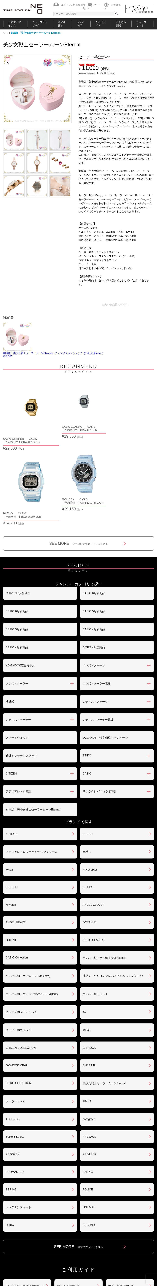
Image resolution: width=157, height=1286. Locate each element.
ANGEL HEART (16, 830)
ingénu (87, 759)
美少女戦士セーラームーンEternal (104, 991)
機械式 (10, 609)
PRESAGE (89, 1044)
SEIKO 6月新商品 (17, 519)
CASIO (87, 681)
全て (5, 33)
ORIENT (11, 847)
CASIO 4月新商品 (94, 537)
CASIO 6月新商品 (94, 500)
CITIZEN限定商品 (94, 555)
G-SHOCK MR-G (16, 973)
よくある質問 (121, 24)
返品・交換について (121, 1193)
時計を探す (77, 1247)
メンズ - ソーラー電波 (97, 591)
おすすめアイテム (14, 24)
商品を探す (62, 24)
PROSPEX (12, 1062)
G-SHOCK (89, 955)
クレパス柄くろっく (95, 901)
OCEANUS (90, 830)
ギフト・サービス (68, 1226)
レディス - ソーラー (18, 627)
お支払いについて (68, 1193)
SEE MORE (78, 451)
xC (84, 919)
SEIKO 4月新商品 (17, 555)
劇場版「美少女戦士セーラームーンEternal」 (36, 33)
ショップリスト (141, 24)
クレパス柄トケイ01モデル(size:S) (105, 865)
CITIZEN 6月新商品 (18, 500)
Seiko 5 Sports (15, 1044)
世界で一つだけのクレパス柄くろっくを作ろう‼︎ (113, 883)
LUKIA (10, 1132)
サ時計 (87, 937)
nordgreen (89, 1026)
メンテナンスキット (18, 1115)
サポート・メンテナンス (21, 1226)
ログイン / (66, 4)
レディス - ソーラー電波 (98, 627)
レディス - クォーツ (95, 609)
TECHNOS (13, 1026)
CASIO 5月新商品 (94, 519)
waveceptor (90, 777)
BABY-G (88, 1079)
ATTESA (88, 741)
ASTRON (12, 741)
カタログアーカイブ (121, 1226)
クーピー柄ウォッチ (18, 937)
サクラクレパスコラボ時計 (100, 699)
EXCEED (11, 794)
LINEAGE (89, 1114)
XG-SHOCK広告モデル (20, 573)
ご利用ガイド (100, 24)
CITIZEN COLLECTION (21, 955)
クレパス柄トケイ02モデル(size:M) (28, 883)
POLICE (88, 1097)
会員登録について (17, 1210)
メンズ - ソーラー (17, 591)
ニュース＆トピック (39, 24)
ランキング (80, 24)
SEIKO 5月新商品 (17, 537)
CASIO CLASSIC (93, 847)
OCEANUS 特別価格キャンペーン (105, 645)
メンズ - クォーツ (94, 573)
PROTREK (89, 1062)
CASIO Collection (17, 865)
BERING (11, 1097)
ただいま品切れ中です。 (116, 304)
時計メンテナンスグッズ (21, 663)
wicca (9, 777)
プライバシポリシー (121, 1210)
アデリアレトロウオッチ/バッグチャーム (32, 759)
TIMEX (87, 1008)
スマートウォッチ (17, 645)
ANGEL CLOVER (93, 812)
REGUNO (89, 1132)
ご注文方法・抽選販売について (25, 1193)
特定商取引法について (71, 1210)
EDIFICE (88, 794)
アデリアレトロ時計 (18, 699)
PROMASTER (15, 1079)
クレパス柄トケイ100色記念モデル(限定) (32, 901)
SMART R (89, 973)
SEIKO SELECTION (18, 990)
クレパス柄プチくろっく (21, 919)
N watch (11, 812)
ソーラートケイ (16, 1009)
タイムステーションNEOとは (136, 1247)
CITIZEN (11, 681)
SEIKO (87, 663)
